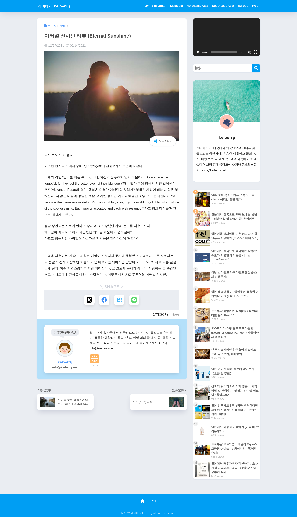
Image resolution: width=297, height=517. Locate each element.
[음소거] (249, 52)
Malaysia (176, 5)
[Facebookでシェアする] (104, 300)
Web (255, 5)
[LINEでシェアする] (134, 300)
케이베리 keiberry (57, 6)
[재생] (198, 52)
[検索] (256, 68)
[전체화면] (255, 52)
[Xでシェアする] (89, 300)
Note (175, 315)
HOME (148, 501)
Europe (243, 5)
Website (94, 365)
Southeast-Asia (223, 5)
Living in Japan (155, 5)
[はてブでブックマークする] (119, 300)
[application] (226, 37)
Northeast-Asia (197, 5)
